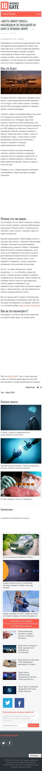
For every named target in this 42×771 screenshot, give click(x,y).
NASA (13, 392)
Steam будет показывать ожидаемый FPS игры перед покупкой (28, 689)
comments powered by (15, 518)
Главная (13, 33)
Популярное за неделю (21, 621)
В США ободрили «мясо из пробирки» (16, 499)
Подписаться (33, 725)
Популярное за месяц (20, 626)
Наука (7, 392)
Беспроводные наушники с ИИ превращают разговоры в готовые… (28, 662)
